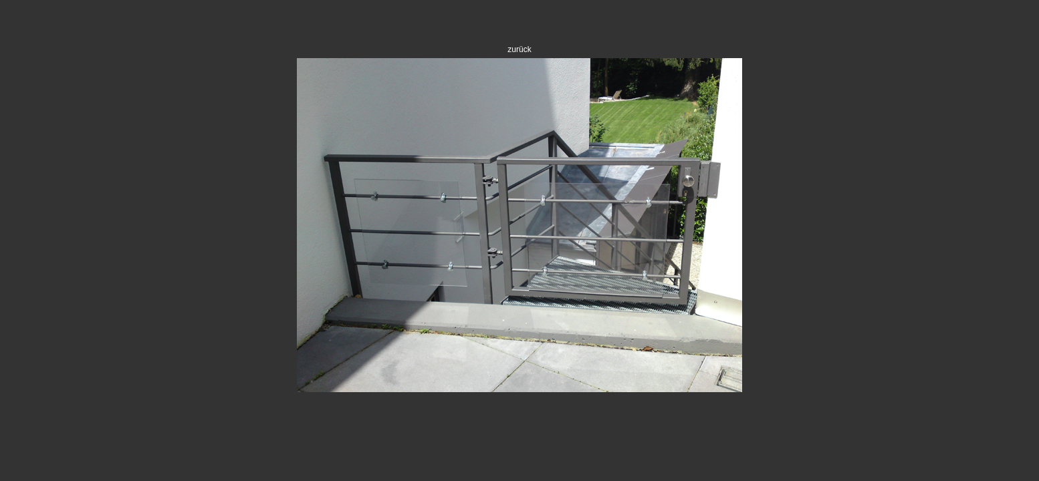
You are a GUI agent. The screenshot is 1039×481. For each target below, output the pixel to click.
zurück (519, 49)
